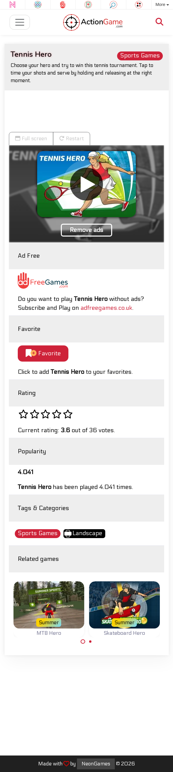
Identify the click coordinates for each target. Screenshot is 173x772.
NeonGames (96, 764)
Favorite (43, 353)
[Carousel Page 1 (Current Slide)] (83, 641)
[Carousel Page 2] (90, 641)
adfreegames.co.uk (106, 308)
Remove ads (86, 230)
